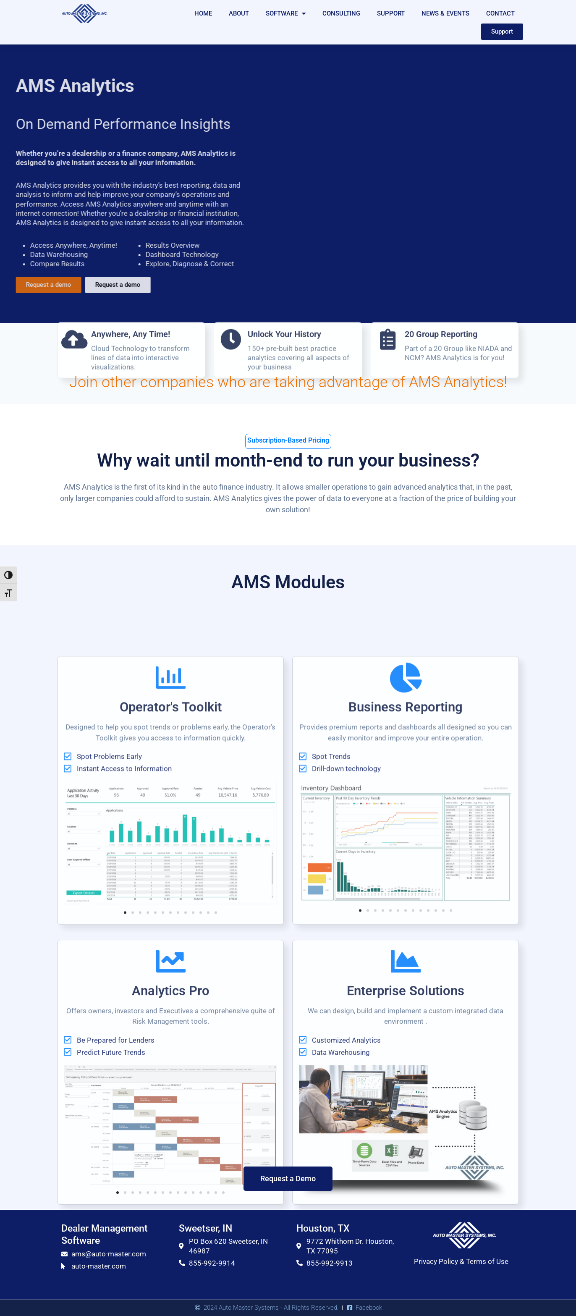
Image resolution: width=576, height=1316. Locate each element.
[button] (125, 1139)
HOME (203, 13)
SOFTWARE (286, 13)
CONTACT (500, 13)
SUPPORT (391, 13)
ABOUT (239, 13)
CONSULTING (341, 13)
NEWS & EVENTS (445, 13)
